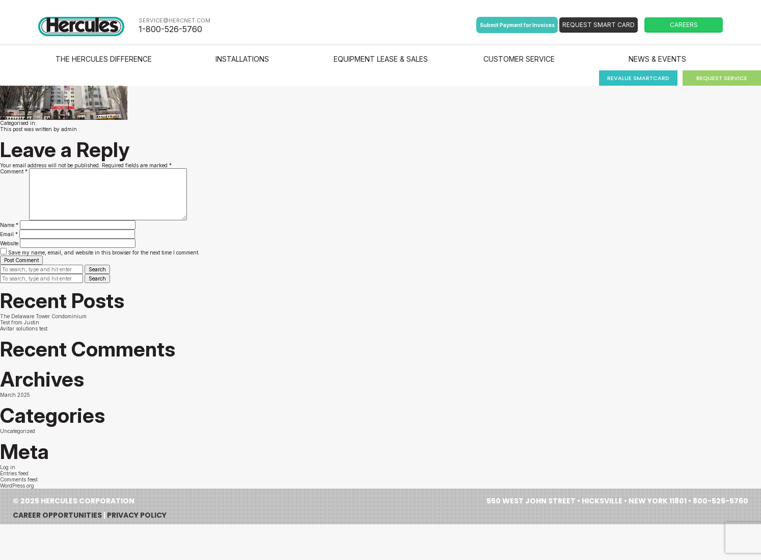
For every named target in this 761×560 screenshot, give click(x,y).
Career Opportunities (57, 515)
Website (9, 243)
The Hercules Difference (104, 59)
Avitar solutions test (23, 328)
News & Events (657, 59)
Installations (242, 59)
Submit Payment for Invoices (517, 25)
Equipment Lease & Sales (381, 59)
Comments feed (19, 479)
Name (9, 225)
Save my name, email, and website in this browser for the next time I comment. (104, 252)
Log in (7, 467)
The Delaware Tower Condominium (43, 316)
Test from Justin (19, 322)
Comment (14, 171)
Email (9, 234)
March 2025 (15, 395)
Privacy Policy (137, 515)
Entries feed (14, 473)
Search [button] (97, 269)
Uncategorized (17, 431)
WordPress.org (17, 485)
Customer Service (519, 59)
